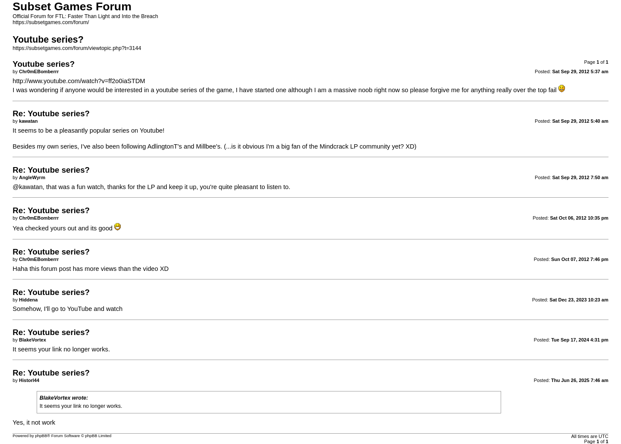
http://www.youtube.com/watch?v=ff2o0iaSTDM (79, 81)
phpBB (41, 436)
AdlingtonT (162, 146)
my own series (57, 146)
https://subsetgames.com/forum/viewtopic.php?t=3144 (77, 48)
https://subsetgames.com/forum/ (51, 22)
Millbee (206, 146)
